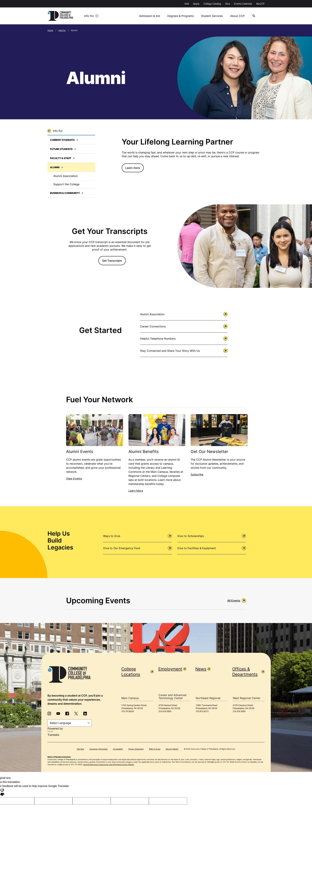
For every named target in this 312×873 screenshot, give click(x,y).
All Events (236, 600)
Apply (196, 3)
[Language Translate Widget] (69, 722)
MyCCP (260, 3)
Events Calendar (243, 3)
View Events (74, 478)
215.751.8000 (127, 710)
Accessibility (118, 748)
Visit (186, 3)
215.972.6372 (202, 710)
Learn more (132, 167)
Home (50, 29)
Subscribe (197, 473)
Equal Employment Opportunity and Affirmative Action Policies (108, 764)
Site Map (80, 748)
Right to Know (154, 748)
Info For (62, 29)
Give (227, 3)
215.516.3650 (165, 710)
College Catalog (212, 3)
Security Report (172, 748)
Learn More (135, 490)
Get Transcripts (112, 262)
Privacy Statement (136, 748)
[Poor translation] (2, 791)
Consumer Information (98, 748)
